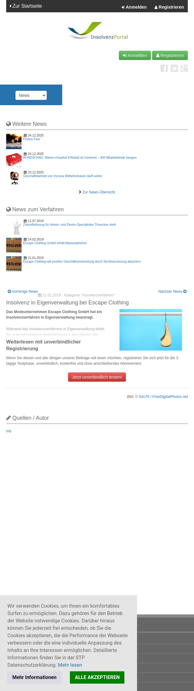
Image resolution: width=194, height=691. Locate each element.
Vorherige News (23, 291)
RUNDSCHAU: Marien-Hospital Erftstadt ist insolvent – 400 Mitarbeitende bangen (80, 157)
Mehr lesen (70, 665)
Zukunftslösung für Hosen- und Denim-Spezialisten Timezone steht (69, 224)
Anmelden (134, 7)
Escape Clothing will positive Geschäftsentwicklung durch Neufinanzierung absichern (82, 261)
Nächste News (172, 291)
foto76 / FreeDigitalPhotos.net (163, 397)
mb (8, 431)
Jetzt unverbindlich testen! (97, 377)
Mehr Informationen (34, 677)
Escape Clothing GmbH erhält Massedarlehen (55, 243)
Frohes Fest (31, 139)
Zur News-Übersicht (99, 192)
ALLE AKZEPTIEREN (97, 677)
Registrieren (169, 7)
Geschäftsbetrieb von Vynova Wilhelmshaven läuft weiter (62, 176)
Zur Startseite (25, 6)
